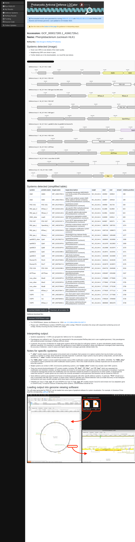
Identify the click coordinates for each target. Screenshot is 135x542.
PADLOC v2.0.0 (67, 18)
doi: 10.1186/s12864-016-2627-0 (75, 322)
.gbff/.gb (45, 392)
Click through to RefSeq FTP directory (48, 42)
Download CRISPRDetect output (38, 318)
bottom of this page (50, 26)
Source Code (9, 22)
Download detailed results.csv (38, 310)
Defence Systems (10, 13)
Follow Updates (9, 25)
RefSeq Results (9, 16)
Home (6, 3)
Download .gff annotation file (59, 310)
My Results (8, 9)
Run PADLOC (9, 6)
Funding (7, 19)
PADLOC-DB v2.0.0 (82, 18)
